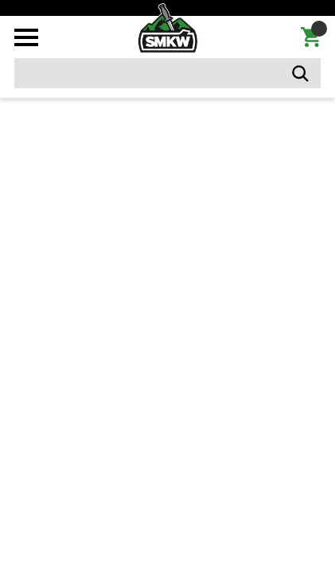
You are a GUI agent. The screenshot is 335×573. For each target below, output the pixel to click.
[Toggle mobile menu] (26, 37)
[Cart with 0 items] (311, 37)
